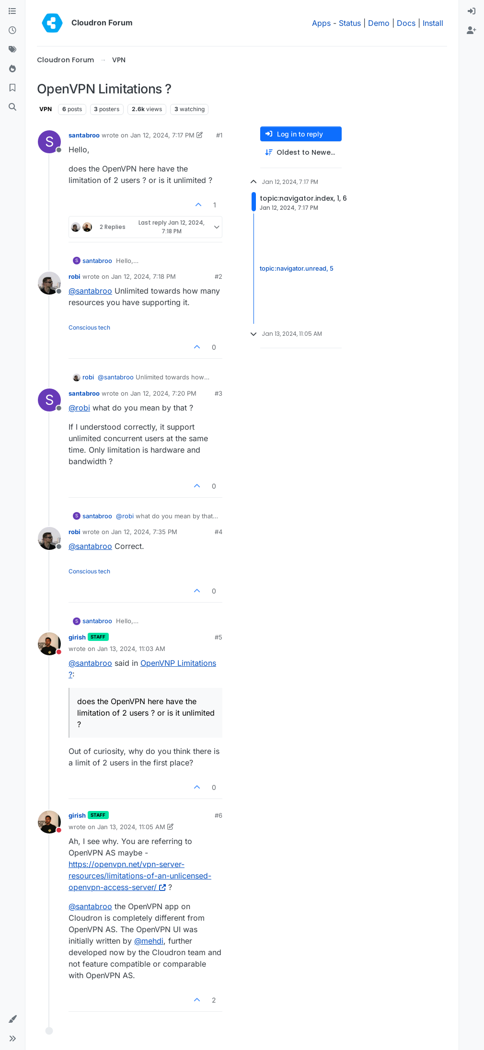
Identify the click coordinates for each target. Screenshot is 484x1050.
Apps (321, 23)
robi (75, 276)
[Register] (471, 30)
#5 (218, 637)
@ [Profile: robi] (79, 407)
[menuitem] (471, 11)
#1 (219, 135)
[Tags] (12, 49)
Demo (379, 23)
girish (77, 637)
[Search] (12, 107)
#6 (218, 815)
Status (350, 23)
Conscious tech (89, 327)
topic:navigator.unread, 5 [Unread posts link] (297, 268)
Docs (406, 23)
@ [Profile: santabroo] (90, 291)
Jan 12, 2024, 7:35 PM (144, 532)
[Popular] (12, 69)
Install (433, 23)
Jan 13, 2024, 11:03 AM (131, 648)
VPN (45, 109)
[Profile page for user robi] (49, 283)
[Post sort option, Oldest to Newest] (301, 152)
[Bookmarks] (12, 88)
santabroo (84, 135)
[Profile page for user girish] (49, 643)
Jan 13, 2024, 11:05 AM (131, 827)
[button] (12, 1019)
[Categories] (12, 11)
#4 (218, 532)
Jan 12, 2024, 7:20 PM (163, 393)
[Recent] (12, 30)
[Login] (471, 11)
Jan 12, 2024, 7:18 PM (143, 276)
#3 (218, 393)
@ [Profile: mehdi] (148, 941)
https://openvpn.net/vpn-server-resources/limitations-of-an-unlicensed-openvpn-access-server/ (140, 875)
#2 (218, 276)
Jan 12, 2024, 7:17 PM (162, 135)
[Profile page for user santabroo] (49, 141)
